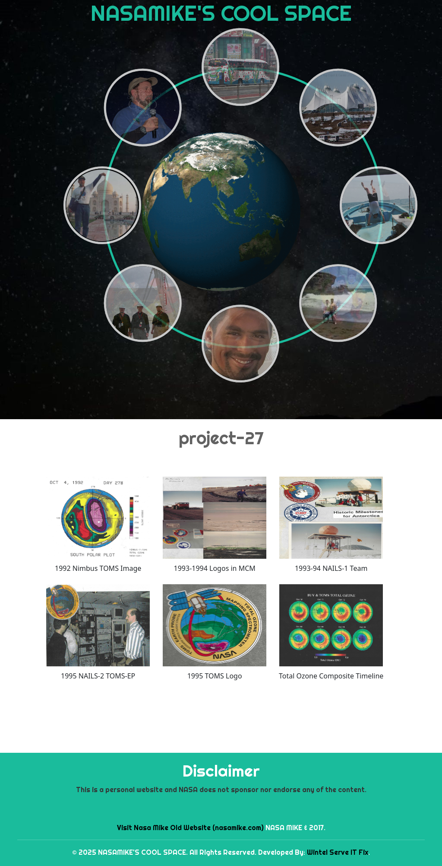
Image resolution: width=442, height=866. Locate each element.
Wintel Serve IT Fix (337, 852)
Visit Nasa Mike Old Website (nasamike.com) (190, 827)
